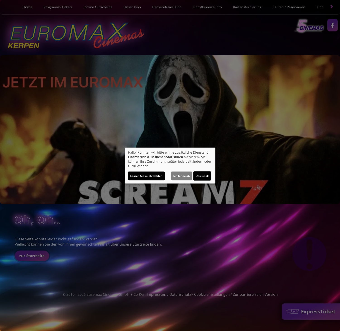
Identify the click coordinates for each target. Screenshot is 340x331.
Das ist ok (202, 176)
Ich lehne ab (181, 176)
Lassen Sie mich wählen (146, 176)
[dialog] (170, 166)
